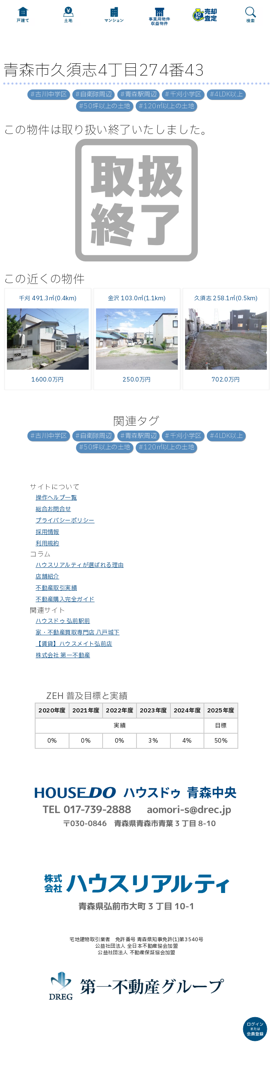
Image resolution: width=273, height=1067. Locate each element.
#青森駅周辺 (138, 94)
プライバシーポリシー (65, 520)
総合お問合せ (53, 509)
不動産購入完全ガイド (65, 599)
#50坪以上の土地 (104, 106)
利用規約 (47, 543)
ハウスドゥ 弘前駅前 (63, 621)
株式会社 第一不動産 (63, 655)
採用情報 (47, 532)
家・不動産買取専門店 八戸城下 (77, 632)
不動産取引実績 (56, 588)
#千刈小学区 (183, 94)
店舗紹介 (47, 576)
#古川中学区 (48, 94)
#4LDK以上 (226, 94)
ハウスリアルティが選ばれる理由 (79, 565)
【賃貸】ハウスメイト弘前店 (74, 644)
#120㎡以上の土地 (166, 106)
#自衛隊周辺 (93, 94)
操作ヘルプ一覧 (56, 497)
